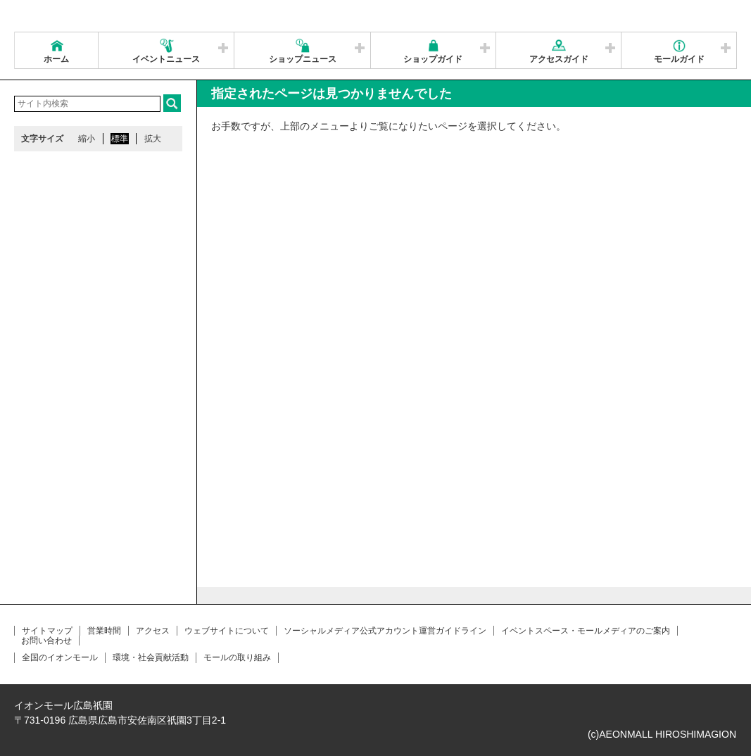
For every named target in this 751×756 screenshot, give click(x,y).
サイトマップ (47, 631)
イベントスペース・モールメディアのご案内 (585, 631)
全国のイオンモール (60, 657)
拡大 (152, 139)
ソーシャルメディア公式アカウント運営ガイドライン (385, 631)
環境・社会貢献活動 (151, 657)
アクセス (153, 631)
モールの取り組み (237, 657)
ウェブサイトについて (226, 631)
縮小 (86, 139)
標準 (119, 139)
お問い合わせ (46, 640)
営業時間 (104, 631)
